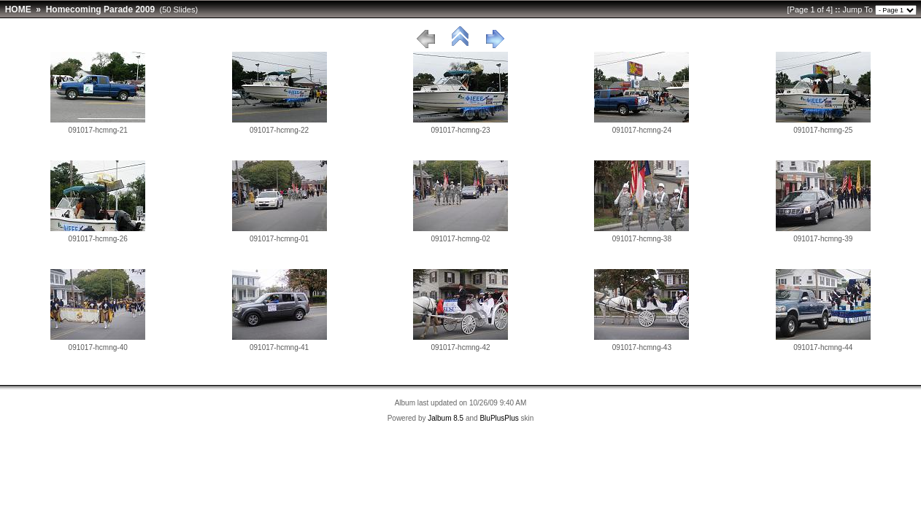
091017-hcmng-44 (822, 347)
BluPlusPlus (498, 418)
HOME (18, 9)
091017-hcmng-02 (460, 239)
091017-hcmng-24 (641, 130)
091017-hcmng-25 (822, 130)
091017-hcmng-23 (460, 130)
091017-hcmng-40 (98, 347)
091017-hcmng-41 (279, 347)
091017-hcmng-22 (279, 130)
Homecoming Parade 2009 (100, 9)
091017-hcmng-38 (641, 239)
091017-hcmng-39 (822, 239)
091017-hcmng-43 (641, 347)
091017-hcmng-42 (460, 347)
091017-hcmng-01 (279, 239)
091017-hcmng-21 (98, 130)
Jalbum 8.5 (445, 418)
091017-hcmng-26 (98, 239)
